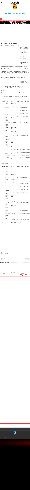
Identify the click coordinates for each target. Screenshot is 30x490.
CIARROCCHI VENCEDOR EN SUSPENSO (4, 271)
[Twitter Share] (5, 253)
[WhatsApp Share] (8, 253)
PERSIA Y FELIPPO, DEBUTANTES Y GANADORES (22, 259)
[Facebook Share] (2, 253)
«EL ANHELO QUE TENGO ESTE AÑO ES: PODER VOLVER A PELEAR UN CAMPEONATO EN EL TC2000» (24, 273)
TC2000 (18, 45)
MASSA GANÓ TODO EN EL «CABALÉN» (8, 259)
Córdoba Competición (5, 45)
